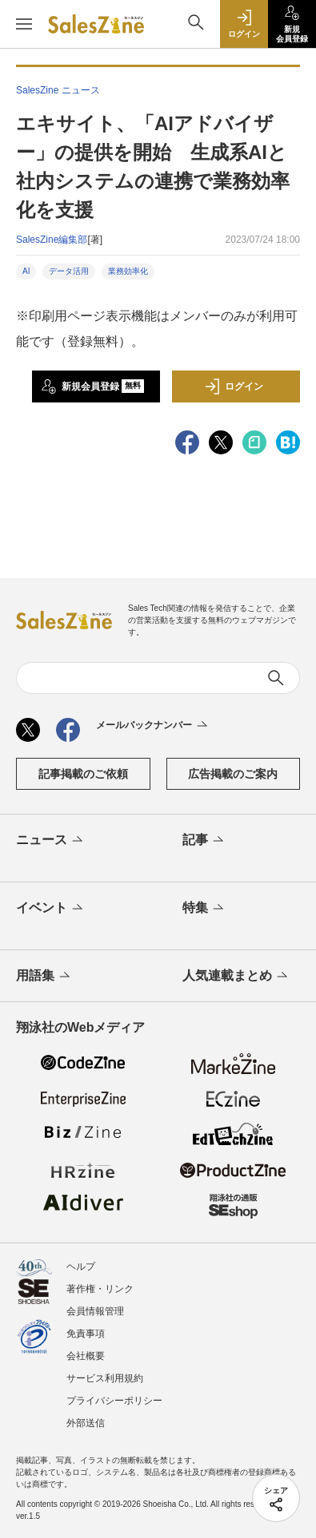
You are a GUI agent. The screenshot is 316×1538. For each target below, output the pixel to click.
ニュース (51, 841)
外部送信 (85, 1423)
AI (26, 271)
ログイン (233, 386)
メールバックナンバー (153, 726)
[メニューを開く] (24, 24)
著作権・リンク (100, 1288)
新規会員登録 (92, 386)
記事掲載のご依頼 (83, 773)
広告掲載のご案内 (233, 773)
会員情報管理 (95, 1311)
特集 (204, 909)
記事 (204, 841)
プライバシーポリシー (114, 1400)
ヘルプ (80, 1266)
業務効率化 (128, 271)
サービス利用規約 (104, 1378)
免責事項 (85, 1333)
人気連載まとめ (236, 977)
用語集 (44, 977)
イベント (51, 909)
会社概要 (85, 1356)
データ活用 (69, 271)
